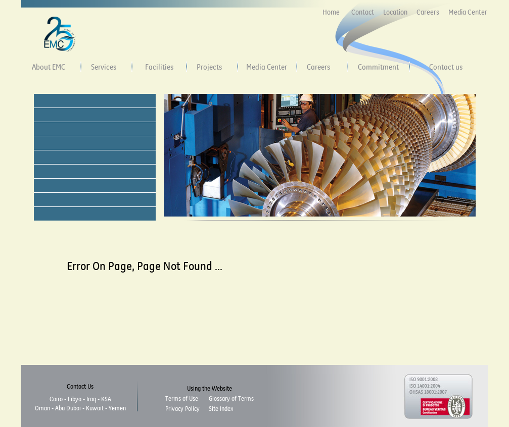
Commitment (378, 67)
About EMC (48, 67)
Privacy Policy (182, 408)
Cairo (56, 399)
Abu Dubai (68, 408)
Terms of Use (181, 398)
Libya (74, 399)
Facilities (159, 67)
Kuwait (95, 408)
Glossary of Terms (231, 398)
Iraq (91, 399)
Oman (42, 408)
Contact (362, 12)
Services (103, 67)
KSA (106, 399)
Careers (428, 12)
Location (395, 12)
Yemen (117, 408)
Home (331, 12)
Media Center (467, 12)
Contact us (445, 67)
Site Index (221, 408)
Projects (209, 67)
